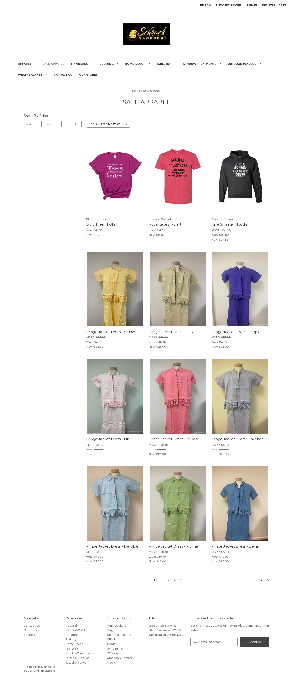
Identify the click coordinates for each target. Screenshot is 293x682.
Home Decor (137, 64)
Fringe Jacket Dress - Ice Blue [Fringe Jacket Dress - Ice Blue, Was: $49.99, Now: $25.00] (112, 546)
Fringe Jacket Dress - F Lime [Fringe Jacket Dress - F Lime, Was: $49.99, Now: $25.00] (173, 546)
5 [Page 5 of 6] (181, 580)
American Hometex (120, 658)
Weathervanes (32, 75)
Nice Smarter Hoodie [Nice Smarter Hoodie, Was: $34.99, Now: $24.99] (229, 224)
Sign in (251, 5)
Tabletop (166, 64)
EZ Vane (112, 653)
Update (72, 124)
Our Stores (88, 75)
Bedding (108, 64)
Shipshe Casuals (119, 635)
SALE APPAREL (53, 64)
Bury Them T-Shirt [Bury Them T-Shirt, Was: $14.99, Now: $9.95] (101, 224)
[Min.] (33, 124)
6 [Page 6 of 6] (187, 580)
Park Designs (116, 625)
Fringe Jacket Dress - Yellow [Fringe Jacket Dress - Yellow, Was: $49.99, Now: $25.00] (110, 332)
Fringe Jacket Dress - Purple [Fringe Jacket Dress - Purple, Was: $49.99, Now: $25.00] (236, 332)
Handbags (81, 64)
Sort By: (94, 124)
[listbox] (115, 124)
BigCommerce (46, 666)
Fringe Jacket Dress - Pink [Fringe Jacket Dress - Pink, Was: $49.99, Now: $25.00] (108, 439)
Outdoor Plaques (244, 64)
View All (112, 662)
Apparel (26, 64)
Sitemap (30, 635)
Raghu (111, 630)
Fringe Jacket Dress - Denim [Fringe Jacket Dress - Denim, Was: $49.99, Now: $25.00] (236, 546)
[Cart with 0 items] (282, 5)
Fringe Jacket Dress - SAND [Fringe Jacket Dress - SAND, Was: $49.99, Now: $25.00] (173, 332)
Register (268, 5)
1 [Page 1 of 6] (154, 580)
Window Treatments (201, 64)
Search (205, 5)
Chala (111, 644)
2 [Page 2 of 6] (161, 580)
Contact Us (63, 75)
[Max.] (53, 124)
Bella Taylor (115, 649)
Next (263, 580)
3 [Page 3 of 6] (168, 580)
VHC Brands (115, 639)
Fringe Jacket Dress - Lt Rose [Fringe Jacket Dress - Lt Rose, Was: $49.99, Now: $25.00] (174, 439)
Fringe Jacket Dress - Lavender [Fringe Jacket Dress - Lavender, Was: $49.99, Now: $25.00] (238, 439)
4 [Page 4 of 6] (174, 580)
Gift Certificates (228, 5)
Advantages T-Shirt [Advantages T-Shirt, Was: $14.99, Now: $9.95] (165, 224)
